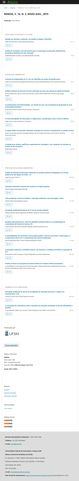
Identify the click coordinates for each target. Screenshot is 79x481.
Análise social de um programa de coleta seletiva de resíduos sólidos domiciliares (34, 263)
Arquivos (12, 8)
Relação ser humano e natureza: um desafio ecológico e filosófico (28, 39)
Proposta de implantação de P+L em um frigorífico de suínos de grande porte (32, 79)
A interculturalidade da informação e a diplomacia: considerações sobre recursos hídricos (37, 119)
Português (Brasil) (10, 396)
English (6, 390)
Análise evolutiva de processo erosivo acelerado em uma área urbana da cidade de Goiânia (37, 91)
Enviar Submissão (11, 345)
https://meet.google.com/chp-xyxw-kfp (39, 475)
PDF (9, 45)
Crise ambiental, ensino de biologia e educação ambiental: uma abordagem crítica (34, 198)
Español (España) (10, 393)
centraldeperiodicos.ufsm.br (20, 472)
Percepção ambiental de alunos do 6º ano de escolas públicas (26, 210)
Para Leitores (8, 408)
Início (5, 8)
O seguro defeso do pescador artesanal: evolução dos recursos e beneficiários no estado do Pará (39, 130)
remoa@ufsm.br (16, 444)
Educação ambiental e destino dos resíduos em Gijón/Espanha (27, 186)
